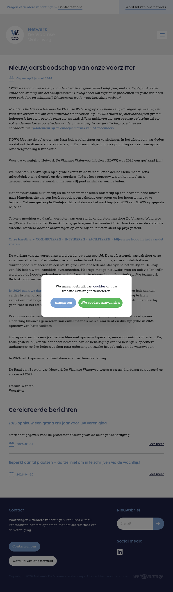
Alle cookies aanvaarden (100, 303)
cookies (99, 286)
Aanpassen (63, 303)
